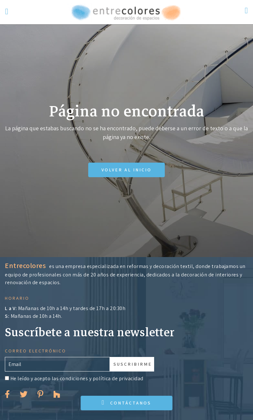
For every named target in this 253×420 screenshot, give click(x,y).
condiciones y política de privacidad (101, 378)
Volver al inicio (126, 170)
